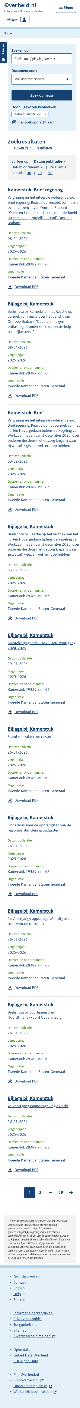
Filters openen (3, 52)
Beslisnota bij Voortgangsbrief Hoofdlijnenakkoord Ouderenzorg (35, 1015)
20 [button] (40, 173)
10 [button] (29, 173)
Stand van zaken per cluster (29, 736)
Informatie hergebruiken (33, 1313)
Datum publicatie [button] (48, 161)
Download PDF (26, 286)
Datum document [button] (25, 167)
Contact (19, 1282)
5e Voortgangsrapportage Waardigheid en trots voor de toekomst (41, 921)
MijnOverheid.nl (26, 1374)
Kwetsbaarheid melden (32, 1336)
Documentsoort (24, 71)
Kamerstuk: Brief (26, 413)
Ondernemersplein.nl (30, 1386)
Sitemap (20, 1330)
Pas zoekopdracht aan (35, 122)
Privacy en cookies (27, 1318)
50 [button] (50, 173)
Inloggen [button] (12, 19)
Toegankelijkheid (27, 1324)
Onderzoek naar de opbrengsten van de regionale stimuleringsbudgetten (39, 828)
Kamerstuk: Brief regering (35, 190)
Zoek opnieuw (42, 95)
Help (17, 1294)
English (19, 1288)
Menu (68, 7)
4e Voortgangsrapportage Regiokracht (38, 1106)
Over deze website (27, 1276)
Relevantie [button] (58, 167)
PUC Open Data (25, 1361)
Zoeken (19, 1299)
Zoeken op (20, 50)
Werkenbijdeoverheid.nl (32, 1391)
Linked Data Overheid (30, 1355)
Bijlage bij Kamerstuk (30, 304)
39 (60, 1192)
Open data (21, 1349)
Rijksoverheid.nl (26, 1380)
